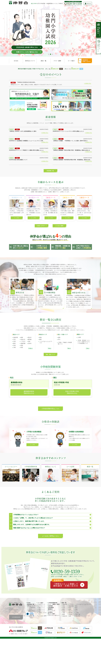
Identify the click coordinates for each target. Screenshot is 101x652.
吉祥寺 (29, 343)
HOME (29, 602)
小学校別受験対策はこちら (50, 408)
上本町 (79, 337)
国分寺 (29, 337)
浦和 (59, 337)
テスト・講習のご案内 (54, 604)
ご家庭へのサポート (42, 613)
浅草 (29, 341)
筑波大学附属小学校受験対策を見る (72, 392)
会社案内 (50, 612)
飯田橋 (29, 339)
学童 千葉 (77, 614)
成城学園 (23, 343)
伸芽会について (31, 606)
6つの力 (30, 609)
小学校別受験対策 (52, 602)
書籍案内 (50, 609)
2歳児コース (41, 609)
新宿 (22, 345)
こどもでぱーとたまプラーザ (45, 342)
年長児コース (41, 604)
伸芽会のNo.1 (31, 610)
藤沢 (40, 339)
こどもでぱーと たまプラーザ (83, 604)
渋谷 (14, 339)
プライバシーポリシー (54, 615)
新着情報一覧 (30, 604)
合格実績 (50, 606)
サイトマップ (51, 610)
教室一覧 (64, 602)
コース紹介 (40, 602)
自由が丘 (23, 339)
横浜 (40, 337)
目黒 (14, 345)
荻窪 (22, 347)
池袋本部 (15, 337)
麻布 (14, 343)
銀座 (22, 337)
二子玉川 (23, 341)
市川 (59, 339)
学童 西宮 (77, 616)
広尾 (14, 341)
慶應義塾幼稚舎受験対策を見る (29, 392)
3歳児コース (41, 607)
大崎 (14, 347)
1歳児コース (41, 611)
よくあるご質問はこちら (50, 536)
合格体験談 (51, 607)
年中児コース (41, 606)
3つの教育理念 (31, 607)
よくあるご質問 (42, 615)
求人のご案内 (51, 613)
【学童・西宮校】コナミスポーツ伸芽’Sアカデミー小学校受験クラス (83, 342)
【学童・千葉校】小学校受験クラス (65, 343)
